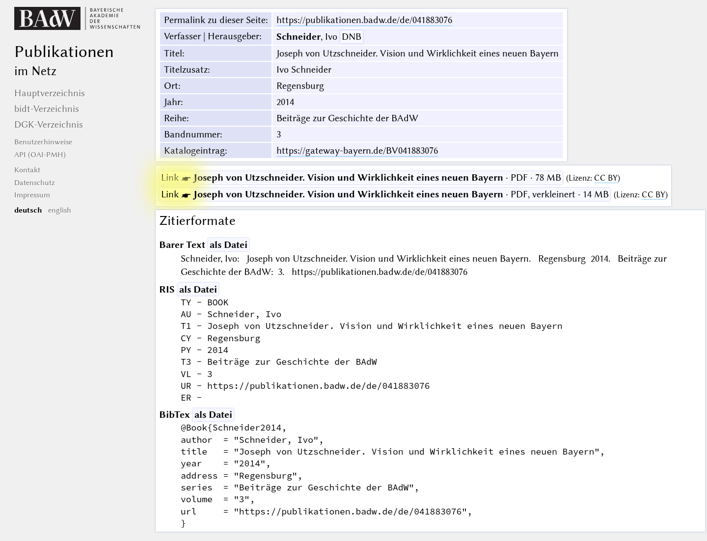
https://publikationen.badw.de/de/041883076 (364, 20)
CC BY (606, 178)
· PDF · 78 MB (361, 177)
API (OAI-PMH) (40, 154)
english (59, 210)
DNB (351, 36)
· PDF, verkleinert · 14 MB (385, 194)
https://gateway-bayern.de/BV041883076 (357, 150)
